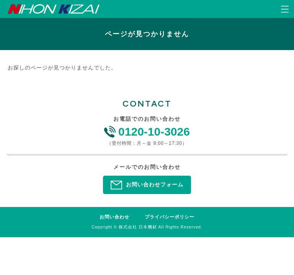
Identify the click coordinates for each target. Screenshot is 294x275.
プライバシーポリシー (169, 217)
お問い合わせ (114, 217)
